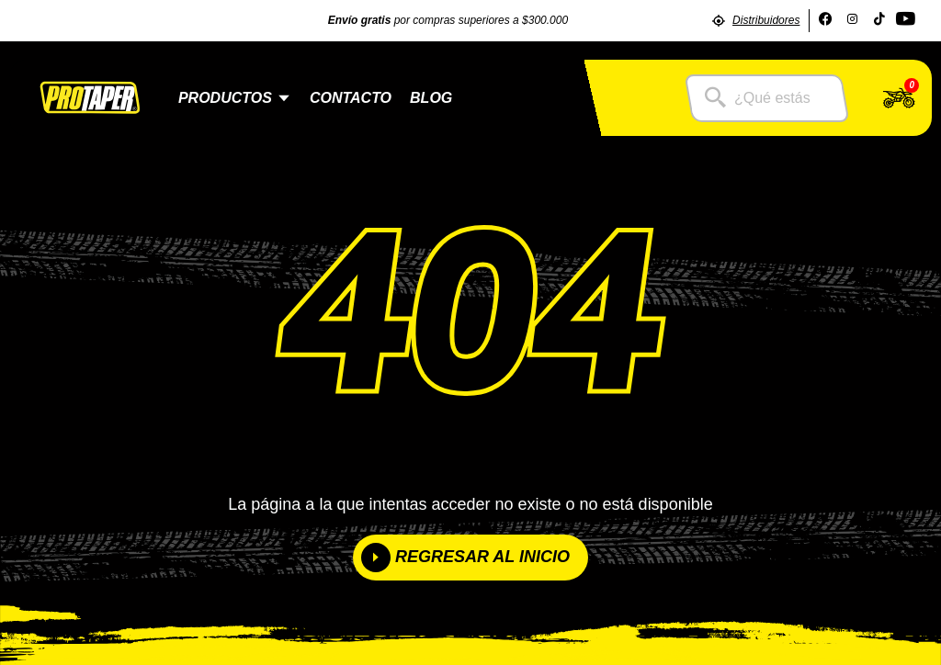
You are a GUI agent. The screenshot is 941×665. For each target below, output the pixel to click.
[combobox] (767, 98)
